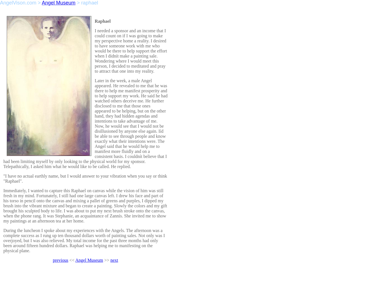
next (114, 260)
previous (60, 260)
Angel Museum (58, 3)
